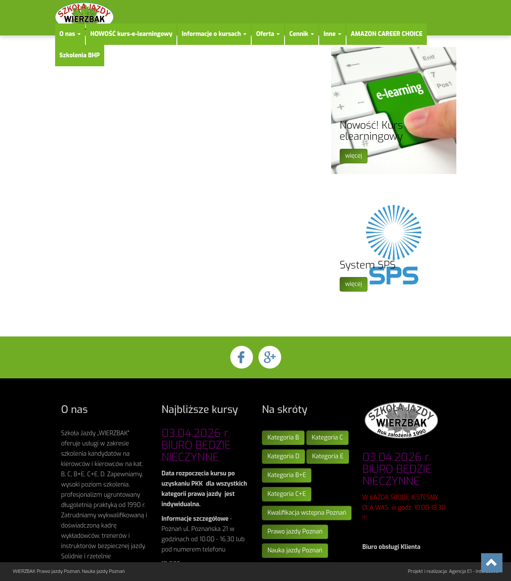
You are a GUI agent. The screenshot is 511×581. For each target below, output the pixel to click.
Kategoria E (327, 456)
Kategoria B (283, 438)
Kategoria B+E (286, 475)
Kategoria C (327, 438)
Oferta (268, 34)
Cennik (301, 34)
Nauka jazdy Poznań (295, 550)
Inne (332, 34)
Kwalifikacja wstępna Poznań (306, 513)
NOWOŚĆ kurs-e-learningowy (131, 34)
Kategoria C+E (286, 494)
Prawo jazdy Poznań (295, 532)
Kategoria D (283, 456)
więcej (353, 156)
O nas (70, 34)
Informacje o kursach (214, 34)
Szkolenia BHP (79, 55)
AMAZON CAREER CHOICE (387, 34)
